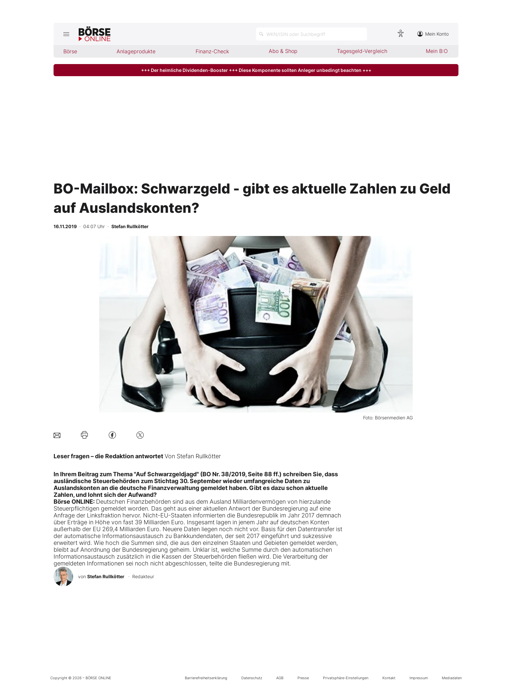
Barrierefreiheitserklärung (206, 678)
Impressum (418, 678)
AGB (279, 678)
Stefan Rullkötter (105, 576)
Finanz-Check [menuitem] (212, 51)
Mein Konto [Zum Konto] (433, 34)
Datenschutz (251, 678)
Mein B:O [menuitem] (437, 51)
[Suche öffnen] (311, 34)
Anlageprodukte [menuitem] (136, 51)
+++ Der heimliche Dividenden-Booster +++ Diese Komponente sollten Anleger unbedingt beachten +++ (256, 70)
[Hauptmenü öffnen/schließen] (66, 34)
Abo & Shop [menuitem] (283, 51)
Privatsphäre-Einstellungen (345, 678)
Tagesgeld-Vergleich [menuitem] (362, 51)
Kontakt (388, 678)
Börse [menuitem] (70, 51)
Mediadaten (452, 678)
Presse (303, 678)
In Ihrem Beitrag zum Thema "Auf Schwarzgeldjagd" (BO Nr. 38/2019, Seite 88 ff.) (167, 474)
